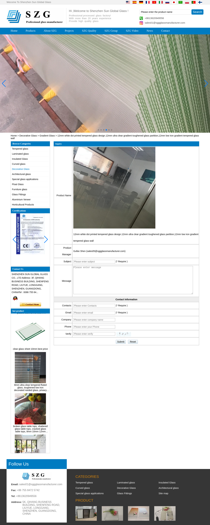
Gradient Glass (47, 135)
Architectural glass (21, 174)
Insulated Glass (20, 159)
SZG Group (111, 30)
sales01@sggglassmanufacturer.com (165, 22)
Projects (69, 30)
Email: (15, 484)
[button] (98, 130)
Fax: (13, 490)
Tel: (13, 496)
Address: (16, 502)
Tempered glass (20, 148)
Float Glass (18, 184)
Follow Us (19, 464)
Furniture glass (19, 189)
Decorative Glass (28, 135)
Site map (163, 493)
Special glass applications (25, 179)
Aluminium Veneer (21, 199)
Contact (165, 30)
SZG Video (132, 30)
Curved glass (18, 164)
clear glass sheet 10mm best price (30, 350)
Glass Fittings (19, 194)
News (150, 30)
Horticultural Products (23, 204)
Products (31, 30)
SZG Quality (89, 30)
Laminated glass (20, 154)
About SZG (50, 30)
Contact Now (30, 304)
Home (14, 30)
